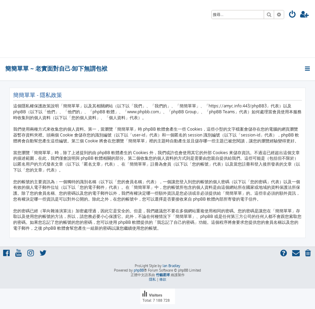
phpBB (139, 270)
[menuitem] (292, 15)
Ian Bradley (171, 266)
